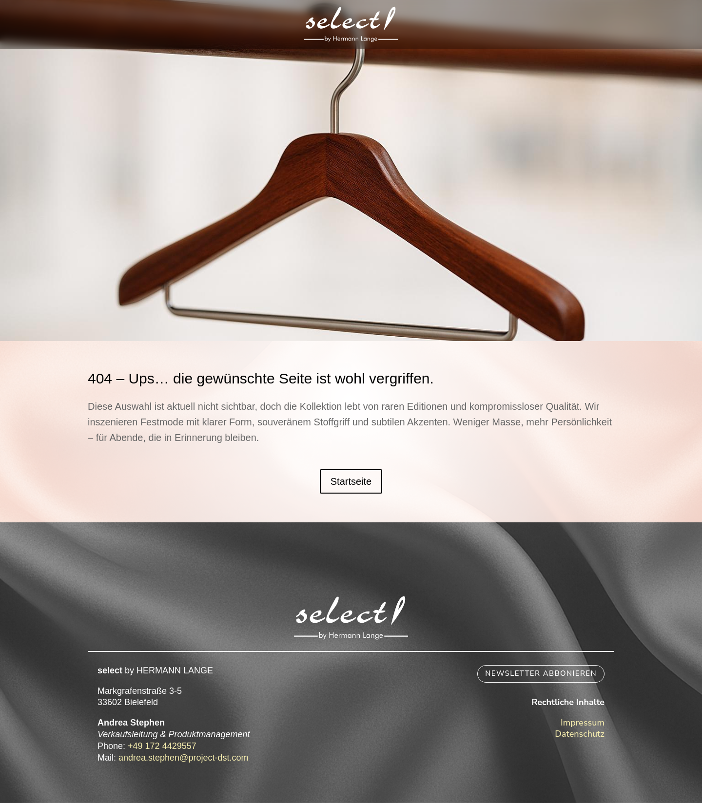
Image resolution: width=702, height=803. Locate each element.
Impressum (582, 722)
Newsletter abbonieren (541, 673)
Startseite (351, 481)
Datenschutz (579, 734)
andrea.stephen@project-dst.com (183, 758)
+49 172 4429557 (162, 746)
